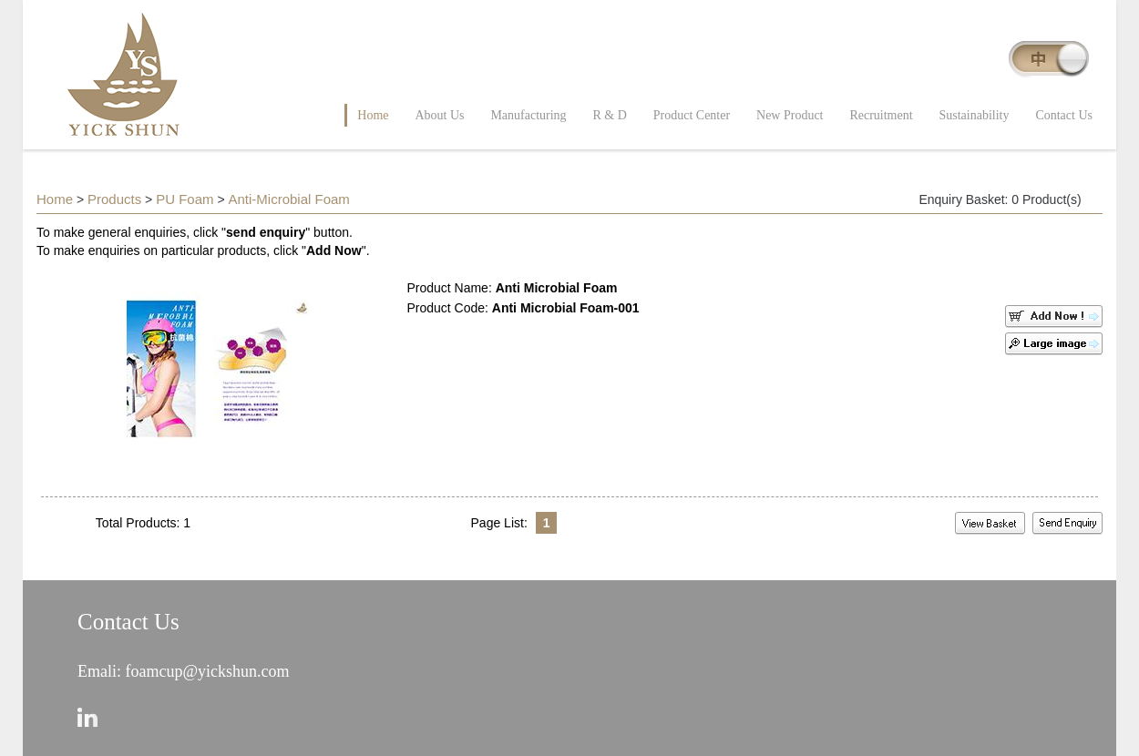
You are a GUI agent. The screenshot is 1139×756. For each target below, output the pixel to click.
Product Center (691, 115)
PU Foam (184, 199)
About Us (439, 115)
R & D (610, 115)
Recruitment (880, 115)
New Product (790, 115)
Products (114, 199)
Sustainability (974, 115)
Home (372, 115)
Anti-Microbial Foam (288, 199)
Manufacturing (528, 115)
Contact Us (1064, 115)
